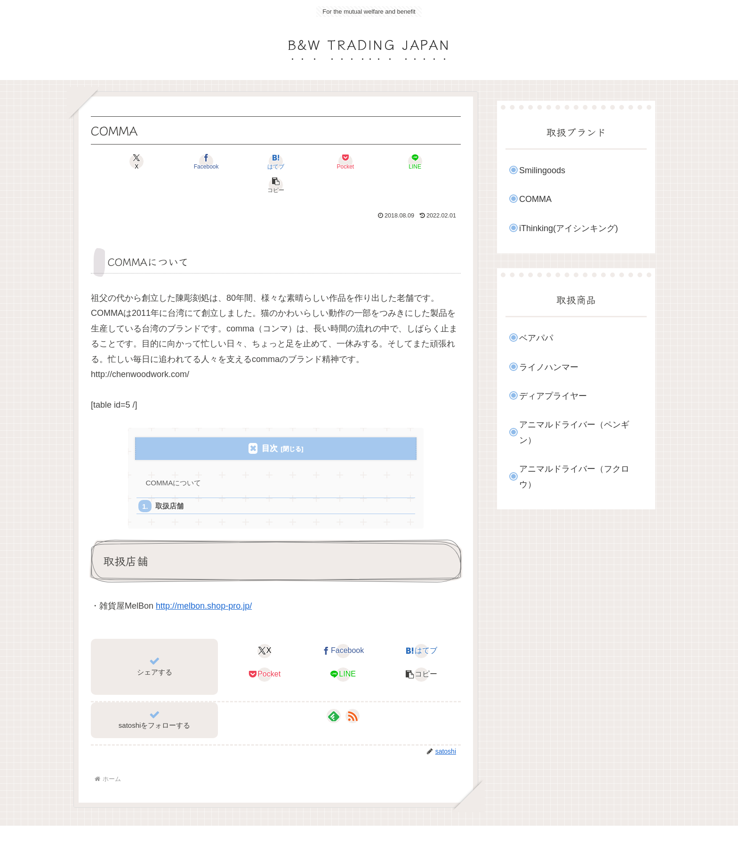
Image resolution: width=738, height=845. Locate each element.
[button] (431, 161)
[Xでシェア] (120, 161)
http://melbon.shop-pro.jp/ (204, 583)
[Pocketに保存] (307, 161)
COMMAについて (174, 459)
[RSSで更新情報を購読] (352, 693)
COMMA (535, 199)
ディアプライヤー (553, 396)
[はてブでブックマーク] (244, 161)
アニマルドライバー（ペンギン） (574, 432)
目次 (270, 424)
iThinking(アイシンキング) (568, 228)
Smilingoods (542, 170)
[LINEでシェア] (369, 161)
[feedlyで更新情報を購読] (333, 693)
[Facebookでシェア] (182, 161)
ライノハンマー (548, 367)
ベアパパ (536, 338)
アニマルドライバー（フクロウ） (574, 476)
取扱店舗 (169, 483)
